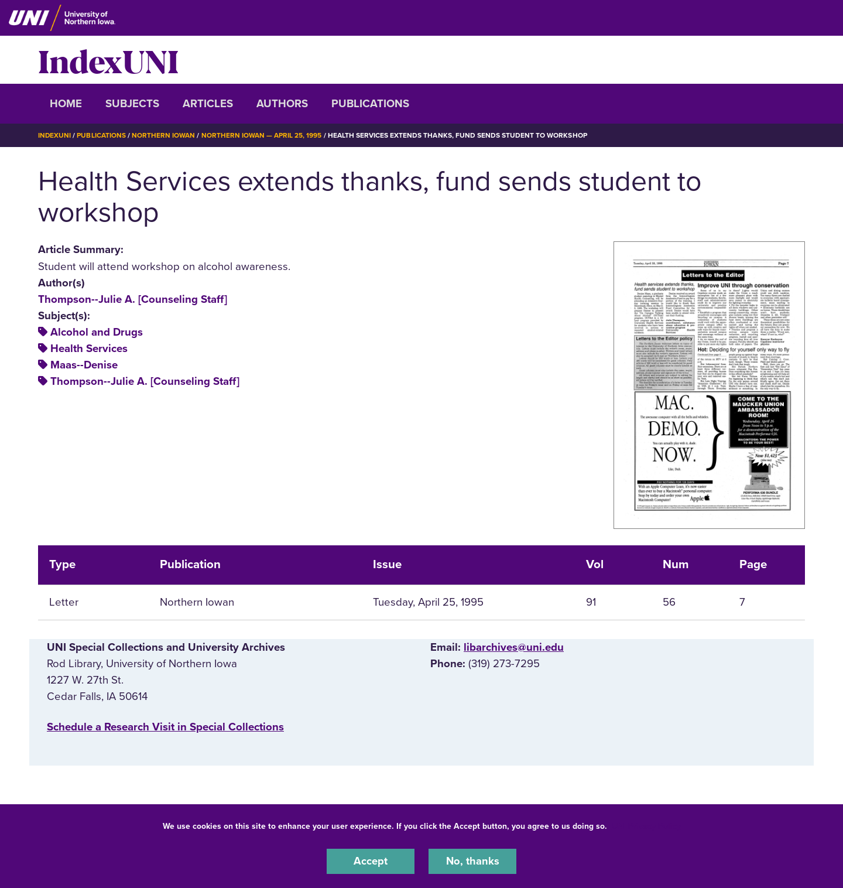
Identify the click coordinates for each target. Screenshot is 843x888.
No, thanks (472, 861)
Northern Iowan (164, 135)
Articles (208, 103)
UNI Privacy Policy (646, 826)
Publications (370, 103)
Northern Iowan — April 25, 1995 (262, 135)
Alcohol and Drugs (96, 331)
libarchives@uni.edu (514, 646)
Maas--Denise (84, 364)
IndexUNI (108, 60)
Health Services (89, 347)
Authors (282, 103)
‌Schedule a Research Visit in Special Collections (165, 726)
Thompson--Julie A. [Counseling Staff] (132, 298)
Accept (371, 861)
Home (66, 103)
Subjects (132, 103)
